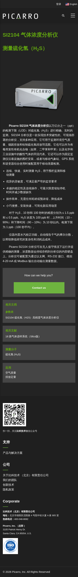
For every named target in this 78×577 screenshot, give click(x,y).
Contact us (39, 287)
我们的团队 (10, 479)
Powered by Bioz (10, 67)
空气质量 (10, 372)
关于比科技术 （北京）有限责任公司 (26, 475)
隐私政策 (8, 489)
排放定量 (10, 377)
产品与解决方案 (13, 452)
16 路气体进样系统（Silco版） (23, 336)
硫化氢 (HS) (12, 354)
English (71, 4)
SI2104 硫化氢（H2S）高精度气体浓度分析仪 (32, 317)
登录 (58, 4)
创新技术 (8, 484)
